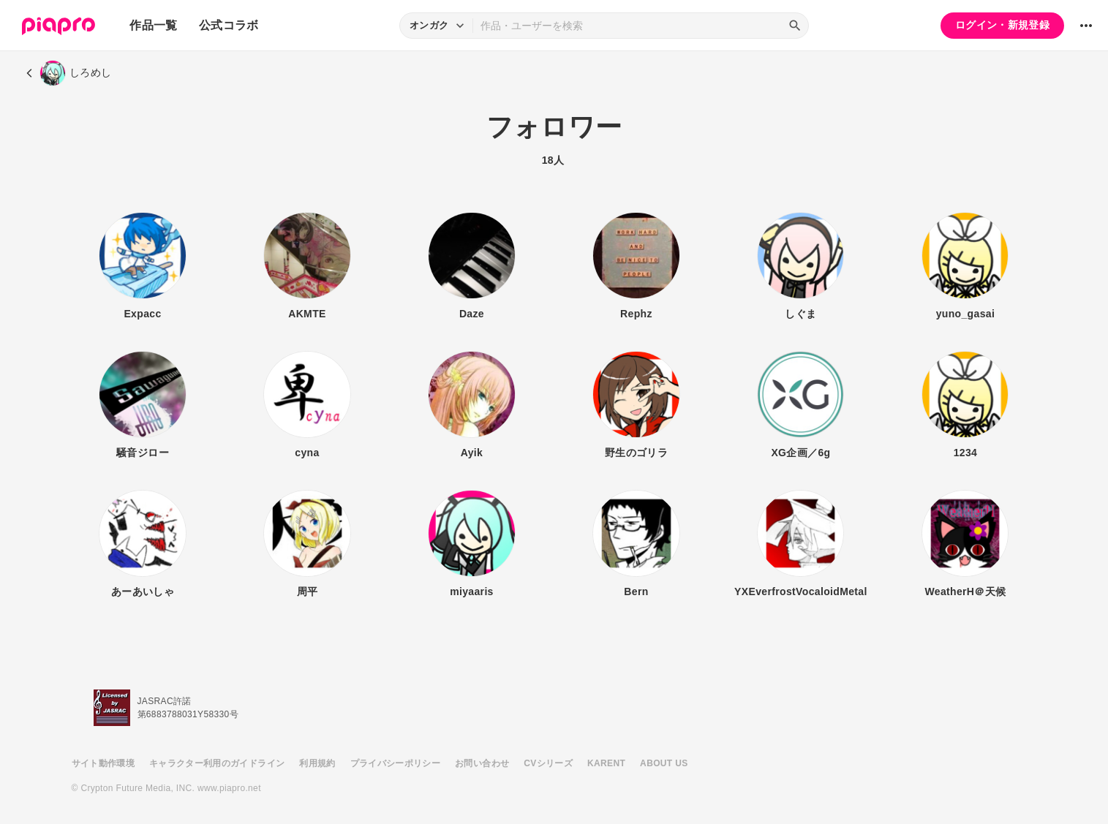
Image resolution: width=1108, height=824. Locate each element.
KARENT (606, 763)
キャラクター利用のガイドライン (216, 763)
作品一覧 (153, 25)
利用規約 (317, 763)
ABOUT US (663, 763)
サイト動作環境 (103, 763)
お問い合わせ (482, 763)
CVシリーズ (548, 763)
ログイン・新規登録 (1002, 25)
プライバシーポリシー (395, 763)
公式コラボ (229, 25)
